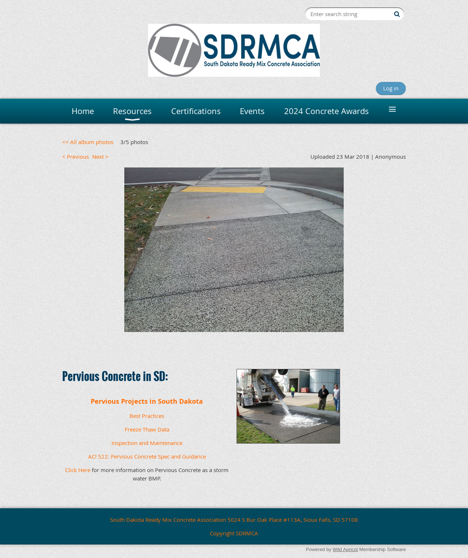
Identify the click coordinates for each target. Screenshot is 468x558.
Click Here (77, 470)
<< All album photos (87, 142)
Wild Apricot (345, 549)
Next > (100, 156)
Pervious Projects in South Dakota (147, 401)
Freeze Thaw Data (147, 429)
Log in (391, 88)
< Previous (75, 156)
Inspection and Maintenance (147, 442)
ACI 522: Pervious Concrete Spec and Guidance (147, 456)
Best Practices (146, 415)
